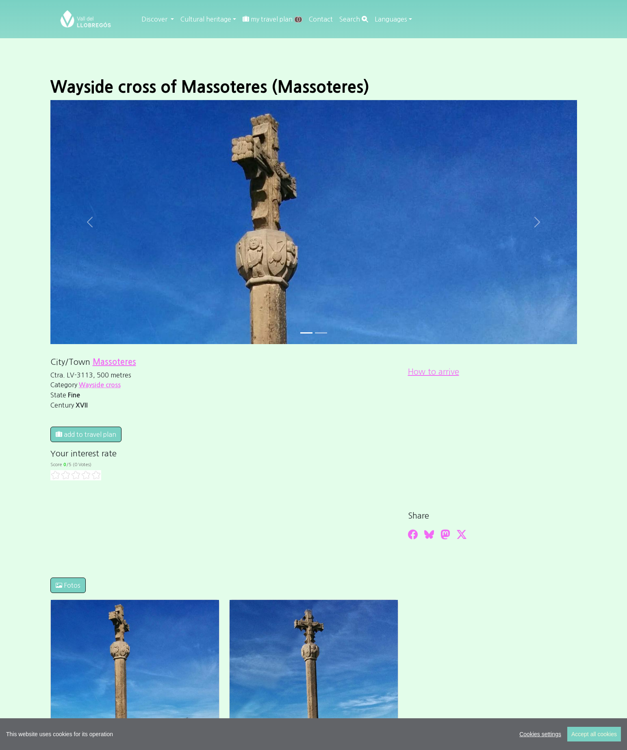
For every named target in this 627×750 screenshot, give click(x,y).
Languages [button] (391, 19)
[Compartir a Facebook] (413, 534)
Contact (321, 19)
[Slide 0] (306, 333)
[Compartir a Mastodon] (445, 534)
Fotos (68, 585)
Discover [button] (155, 19)
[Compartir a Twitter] (461, 534)
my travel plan (272, 19)
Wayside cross (100, 385)
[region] (313, 734)
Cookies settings (540, 734)
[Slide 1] (321, 333)
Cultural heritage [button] (205, 19)
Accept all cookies (594, 734)
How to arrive (433, 372)
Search (353, 19)
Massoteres (114, 362)
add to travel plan (86, 434)
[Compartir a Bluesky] (429, 534)
